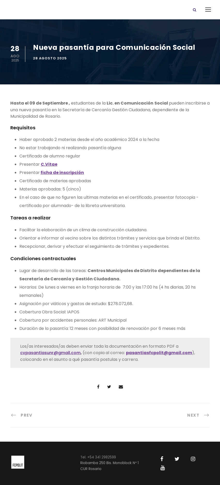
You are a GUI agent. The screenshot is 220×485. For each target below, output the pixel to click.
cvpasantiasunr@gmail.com (50, 353)
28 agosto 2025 (50, 58)
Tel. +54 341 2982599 (98, 457)
